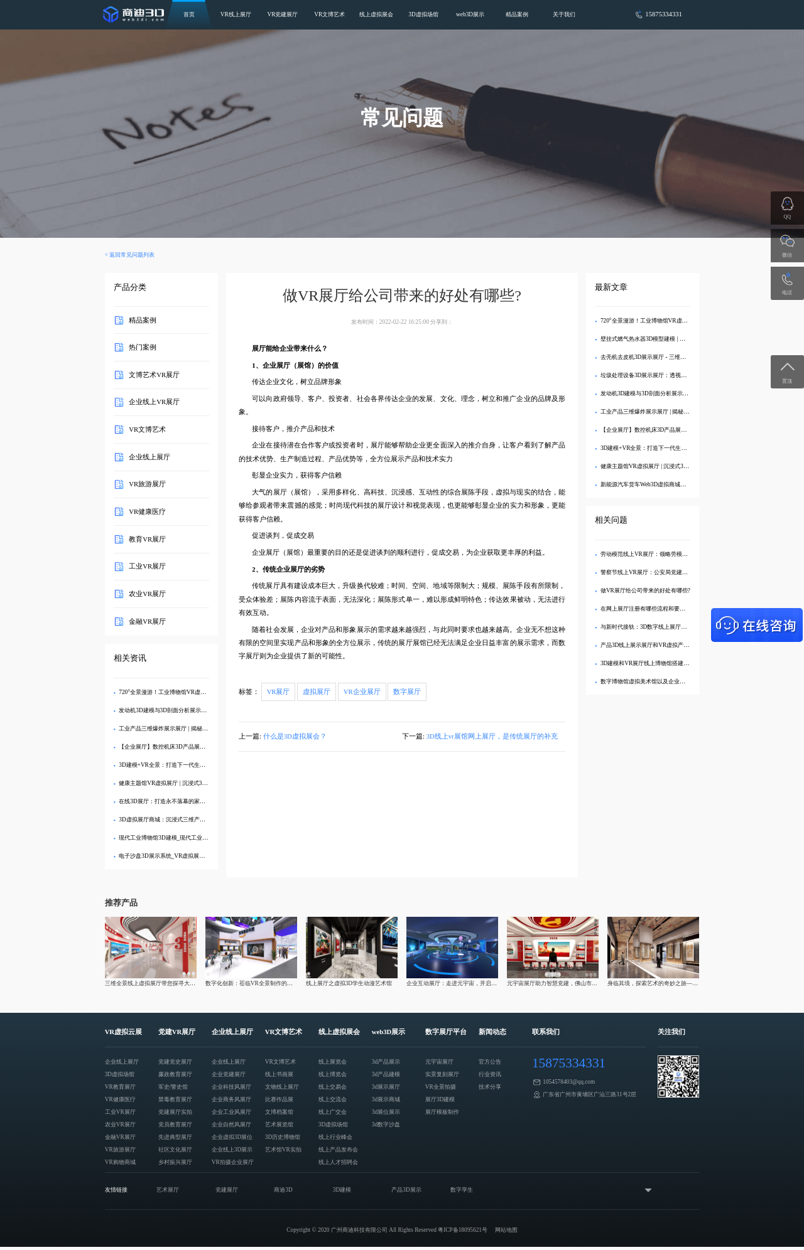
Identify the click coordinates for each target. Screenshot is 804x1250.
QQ (787, 217)
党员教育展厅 (175, 1124)
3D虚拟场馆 (423, 14)
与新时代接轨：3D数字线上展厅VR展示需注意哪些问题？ (673, 627)
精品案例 (517, 14)
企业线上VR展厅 (154, 401)
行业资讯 (490, 1074)
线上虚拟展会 (376, 14)
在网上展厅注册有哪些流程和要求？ (645, 609)
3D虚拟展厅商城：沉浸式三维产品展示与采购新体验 (184, 819)
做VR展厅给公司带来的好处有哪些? (645, 590)
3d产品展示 (386, 1062)
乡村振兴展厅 (175, 1162)
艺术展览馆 (279, 1124)
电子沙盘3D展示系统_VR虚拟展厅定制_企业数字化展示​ (189, 856)
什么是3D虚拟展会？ (295, 736)
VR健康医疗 (147, 511)
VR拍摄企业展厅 (233, 1162)
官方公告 (490, 1062)
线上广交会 (332, 1112)
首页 (189, 14)
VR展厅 (278, 691)
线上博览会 (332, 1074)
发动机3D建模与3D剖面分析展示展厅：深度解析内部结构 (191, 710)
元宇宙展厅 (439, 1062)
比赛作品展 (279, 1099)
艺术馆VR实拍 (283, 1149)
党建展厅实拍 (175, 1112)
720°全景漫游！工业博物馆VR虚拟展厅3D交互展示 (183, 692)
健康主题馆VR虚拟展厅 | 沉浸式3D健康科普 (174, 783)
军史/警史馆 (173, 1087)
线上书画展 (279, 1074)
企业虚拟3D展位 (232, 1137)
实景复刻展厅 (442, 1074)
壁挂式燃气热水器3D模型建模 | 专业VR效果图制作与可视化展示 (680, 339)
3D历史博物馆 (282, 1137)
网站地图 (506, 1230)
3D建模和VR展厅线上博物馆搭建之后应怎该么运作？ (667, 663)
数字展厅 (407, 691)
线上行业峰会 (335, 1137)
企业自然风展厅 (231, 1124)
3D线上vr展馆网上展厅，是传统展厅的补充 (492, 736)
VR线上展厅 (235, 14)
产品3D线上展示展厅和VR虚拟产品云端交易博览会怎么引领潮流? (683, 645)
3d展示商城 (386, 1099)
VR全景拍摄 (440, 1087)
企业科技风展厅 (231, 1087)
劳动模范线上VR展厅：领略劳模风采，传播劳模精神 (666, 554)
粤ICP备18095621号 (462, 1230)
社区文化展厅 (175, 1149)
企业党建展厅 (229, 1074)
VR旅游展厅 (147, 484)
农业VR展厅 (147, 593)
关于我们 (564, 14)
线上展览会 (332, 1062)
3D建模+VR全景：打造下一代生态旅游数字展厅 (179, 765)
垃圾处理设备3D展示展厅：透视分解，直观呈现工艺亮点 (671, 375)
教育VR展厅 (147, 538)
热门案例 (142, 347)
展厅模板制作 (442, 1112)
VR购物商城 (120, 1162)
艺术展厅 (167, 1190)
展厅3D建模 (440, 1099)
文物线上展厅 (282, 1087)
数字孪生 (461, 1190)
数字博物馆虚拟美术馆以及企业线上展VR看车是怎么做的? (673, 681)
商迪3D (283, 1190)
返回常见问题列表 (132, 255)
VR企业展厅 (362, 691)
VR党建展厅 (282, 14)
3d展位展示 (386, 1112)
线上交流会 (332, 1099)
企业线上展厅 (149, 456)
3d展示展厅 (386, 1087)
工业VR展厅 (147, 566)
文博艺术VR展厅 (154, 374)
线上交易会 (332, 1087)
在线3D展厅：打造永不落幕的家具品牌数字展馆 (179, 801)
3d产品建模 (386, 1074)
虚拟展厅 (316, 691)
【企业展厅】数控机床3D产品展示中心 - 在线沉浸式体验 (190, 747)
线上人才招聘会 (338, 1162)
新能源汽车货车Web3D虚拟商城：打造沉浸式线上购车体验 (674, 484)
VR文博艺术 (329, 14)
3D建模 (342, 1190)
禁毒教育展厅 (175, 1099)
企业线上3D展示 (232, 1149)
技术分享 (490, 1087)
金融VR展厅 (147, 620)
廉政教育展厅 (175, 1074)
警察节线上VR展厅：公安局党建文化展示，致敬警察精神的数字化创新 (689, 572)
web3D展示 (470, 14)
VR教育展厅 (120, 1087)
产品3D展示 (406, 1190)
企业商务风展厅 (231, 1099)
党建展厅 (226, 1190)
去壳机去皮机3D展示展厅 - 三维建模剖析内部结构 (662, 357)
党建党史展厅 (175, 1062)
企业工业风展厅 (231, 1112)
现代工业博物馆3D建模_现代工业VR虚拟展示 (176, 838)
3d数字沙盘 (386, 1124)
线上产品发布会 (338, 1149)
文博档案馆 (279, 1112)
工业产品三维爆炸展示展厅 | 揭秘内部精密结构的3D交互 (189, 728)
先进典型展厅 (175, 1137)
